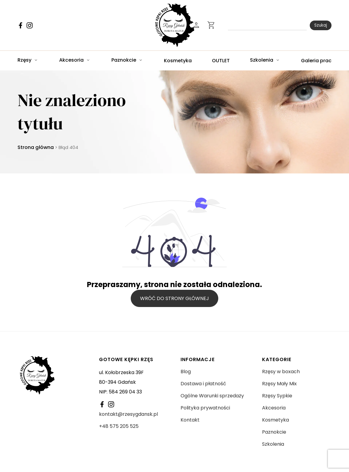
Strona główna (36, 147)
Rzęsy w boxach (281, 371)
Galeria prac (316, 60)
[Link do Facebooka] (21, 25)
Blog (186, 371)
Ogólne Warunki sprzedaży (212, 395)
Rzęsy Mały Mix (279, 383)
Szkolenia (261, 60)
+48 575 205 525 (119, 426)
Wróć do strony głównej (174, 298)
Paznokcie (123, 60)
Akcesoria (71, 60)
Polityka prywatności (205, 407)
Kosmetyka (178, 60)
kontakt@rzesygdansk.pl (128, 414)
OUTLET (221, 60)
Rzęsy (24, 60)
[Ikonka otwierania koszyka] (211, 25)
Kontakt (190, 419)
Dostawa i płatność (203, 383)
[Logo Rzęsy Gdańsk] (174, 25)
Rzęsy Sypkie (277, 395)
